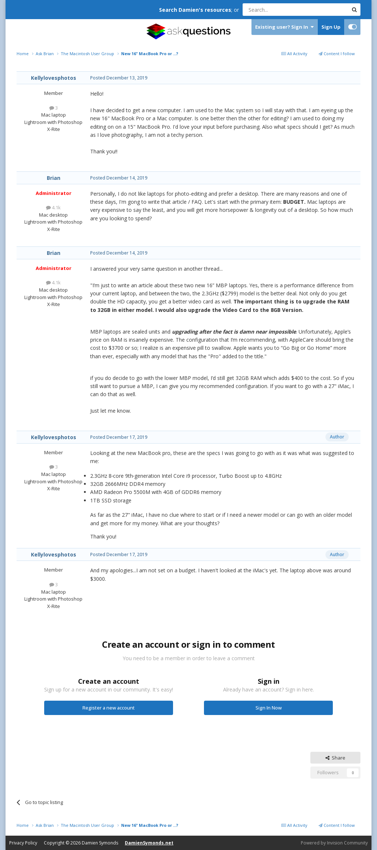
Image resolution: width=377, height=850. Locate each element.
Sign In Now (269, 707)
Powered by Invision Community (334, 843)
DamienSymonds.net (149, 843)
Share (335, 757)
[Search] (277, 9)
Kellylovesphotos (53, 77)
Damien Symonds (100, 843)
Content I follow (336, 53)
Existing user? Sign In (284, 27)
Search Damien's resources (195, 9)
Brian (53, 177)
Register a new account (108, 707)
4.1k (53, 207)
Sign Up (331, 27)
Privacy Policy (23, 843)
